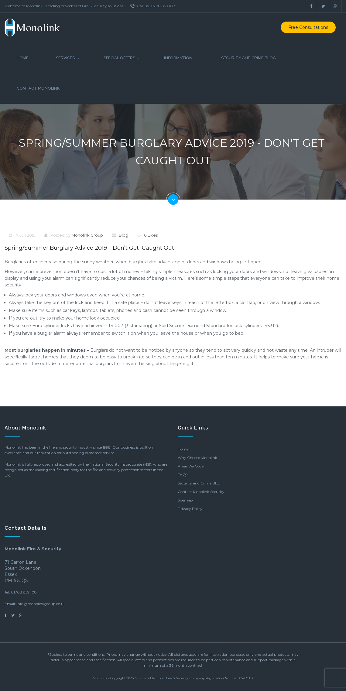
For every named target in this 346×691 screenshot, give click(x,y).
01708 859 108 (24, 592)
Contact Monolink (38, 88)
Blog (123, 235)
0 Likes (151, 235)
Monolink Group (87, 235)
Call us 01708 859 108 (152, 6)
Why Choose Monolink (197, 457)
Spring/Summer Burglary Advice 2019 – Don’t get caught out (89, 248)
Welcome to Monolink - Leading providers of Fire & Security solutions (64, 6)
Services (65, 58)
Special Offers (119, 58)
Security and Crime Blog (248, 58)
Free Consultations (308, 27)
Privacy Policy (190, 508)
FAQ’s (183, 474)
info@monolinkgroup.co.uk (41, 603)
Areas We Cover (191, 466)
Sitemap (185, 500)
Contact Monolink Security (201, 491)
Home (23, 58)
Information (178, 58)
